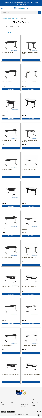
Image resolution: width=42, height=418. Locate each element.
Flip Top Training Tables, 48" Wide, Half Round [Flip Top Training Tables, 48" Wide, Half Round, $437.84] (30, 111)
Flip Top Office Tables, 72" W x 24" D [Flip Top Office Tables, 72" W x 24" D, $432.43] (9, 140)
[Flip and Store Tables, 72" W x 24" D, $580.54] (31, 161)
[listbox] (37, 32)
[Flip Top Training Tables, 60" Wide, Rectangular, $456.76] (31, 279)
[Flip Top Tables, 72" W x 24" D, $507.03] (11, 161)
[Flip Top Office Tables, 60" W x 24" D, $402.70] (11, 44)
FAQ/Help (22, 399)
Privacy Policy (23, 406)
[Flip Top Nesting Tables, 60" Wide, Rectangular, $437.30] (11, 279)
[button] (21, 26)
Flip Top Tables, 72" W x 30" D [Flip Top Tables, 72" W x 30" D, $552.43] (7, 345)
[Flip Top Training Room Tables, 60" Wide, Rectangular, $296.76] (31, 220)
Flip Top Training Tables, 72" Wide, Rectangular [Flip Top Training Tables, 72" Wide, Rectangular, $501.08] (31, 374)
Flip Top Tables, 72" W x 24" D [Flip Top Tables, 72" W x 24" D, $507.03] (7, 169)
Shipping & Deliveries (25, 400)
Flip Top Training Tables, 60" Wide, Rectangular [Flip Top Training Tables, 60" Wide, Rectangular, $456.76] (31, 286)
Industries (3, 400)
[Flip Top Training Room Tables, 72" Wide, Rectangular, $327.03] (31, 308)
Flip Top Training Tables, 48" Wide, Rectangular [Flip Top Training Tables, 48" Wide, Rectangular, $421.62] (31, 198)
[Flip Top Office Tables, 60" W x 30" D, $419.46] (11, 220)
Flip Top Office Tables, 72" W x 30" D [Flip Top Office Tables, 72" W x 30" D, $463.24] (9, 316)
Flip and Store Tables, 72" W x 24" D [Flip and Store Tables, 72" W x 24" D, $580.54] (29, 169)
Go (39, 12)
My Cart (12, 402)
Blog (33, 399)
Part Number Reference (36, 400)
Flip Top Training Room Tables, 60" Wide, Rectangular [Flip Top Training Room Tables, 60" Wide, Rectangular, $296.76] (29, 229)
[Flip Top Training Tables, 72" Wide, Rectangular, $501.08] (31, 366)
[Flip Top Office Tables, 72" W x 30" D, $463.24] (11, 308)
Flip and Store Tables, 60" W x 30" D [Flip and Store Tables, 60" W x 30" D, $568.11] (29, 257)
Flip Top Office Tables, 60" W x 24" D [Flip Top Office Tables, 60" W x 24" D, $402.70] (9, 52)
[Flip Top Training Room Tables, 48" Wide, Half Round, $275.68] (31, 44)
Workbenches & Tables (6, 18)
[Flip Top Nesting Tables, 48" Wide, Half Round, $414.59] (11, 103)
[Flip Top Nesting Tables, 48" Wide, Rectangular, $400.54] (11, 191)
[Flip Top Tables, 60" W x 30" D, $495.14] (11, 249)
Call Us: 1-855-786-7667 (21, 4)
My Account (13, 399)
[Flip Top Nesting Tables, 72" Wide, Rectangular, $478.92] (11, 366)
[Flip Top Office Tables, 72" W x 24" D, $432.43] (11, 132)
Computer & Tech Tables (15, 18)
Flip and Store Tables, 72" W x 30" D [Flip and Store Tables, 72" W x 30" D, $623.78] (29, 345)
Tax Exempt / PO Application (35, 403)
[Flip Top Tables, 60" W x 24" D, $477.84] (11, 74)
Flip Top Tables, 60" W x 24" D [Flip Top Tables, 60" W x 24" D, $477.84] (7, 81)
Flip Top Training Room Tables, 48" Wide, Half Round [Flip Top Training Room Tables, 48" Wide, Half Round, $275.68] (30, 53)
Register (14, 400)
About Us (2, 399)
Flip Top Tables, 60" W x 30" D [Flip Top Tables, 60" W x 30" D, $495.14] (7, 257)
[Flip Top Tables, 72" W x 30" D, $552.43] (11, 337)
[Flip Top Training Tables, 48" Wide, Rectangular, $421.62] (31, 191)
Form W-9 (33, 405)
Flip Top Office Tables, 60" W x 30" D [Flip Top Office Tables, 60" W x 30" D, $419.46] (9, 228)
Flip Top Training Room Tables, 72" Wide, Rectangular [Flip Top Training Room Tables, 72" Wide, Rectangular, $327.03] (29, 317)
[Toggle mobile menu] (1, 8)
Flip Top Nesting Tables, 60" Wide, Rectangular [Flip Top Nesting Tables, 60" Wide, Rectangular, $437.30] (10, 286)
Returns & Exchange (24, 402)
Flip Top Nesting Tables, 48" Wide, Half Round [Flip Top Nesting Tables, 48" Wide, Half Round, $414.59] (10, 111)
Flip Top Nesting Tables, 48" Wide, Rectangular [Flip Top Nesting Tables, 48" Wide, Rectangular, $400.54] (10, 198)
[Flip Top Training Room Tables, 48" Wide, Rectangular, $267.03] (31, 132)
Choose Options (11, 89)
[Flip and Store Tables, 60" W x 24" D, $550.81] (31, 74)
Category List (3, 402)
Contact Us (3, 404)
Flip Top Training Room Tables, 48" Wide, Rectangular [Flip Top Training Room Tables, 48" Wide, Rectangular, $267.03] (29, 141)
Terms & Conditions (24, 404)
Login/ (12, 400)
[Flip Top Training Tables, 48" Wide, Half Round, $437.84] (31, 103)
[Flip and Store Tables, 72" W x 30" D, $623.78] (31, 337)
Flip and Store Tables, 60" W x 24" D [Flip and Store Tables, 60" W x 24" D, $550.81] (29, 81)
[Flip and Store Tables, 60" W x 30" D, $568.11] (31, 249)
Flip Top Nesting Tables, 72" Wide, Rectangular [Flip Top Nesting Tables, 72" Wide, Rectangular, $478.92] (10, 374)
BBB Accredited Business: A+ (21, 1)
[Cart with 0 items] (40, 8)
